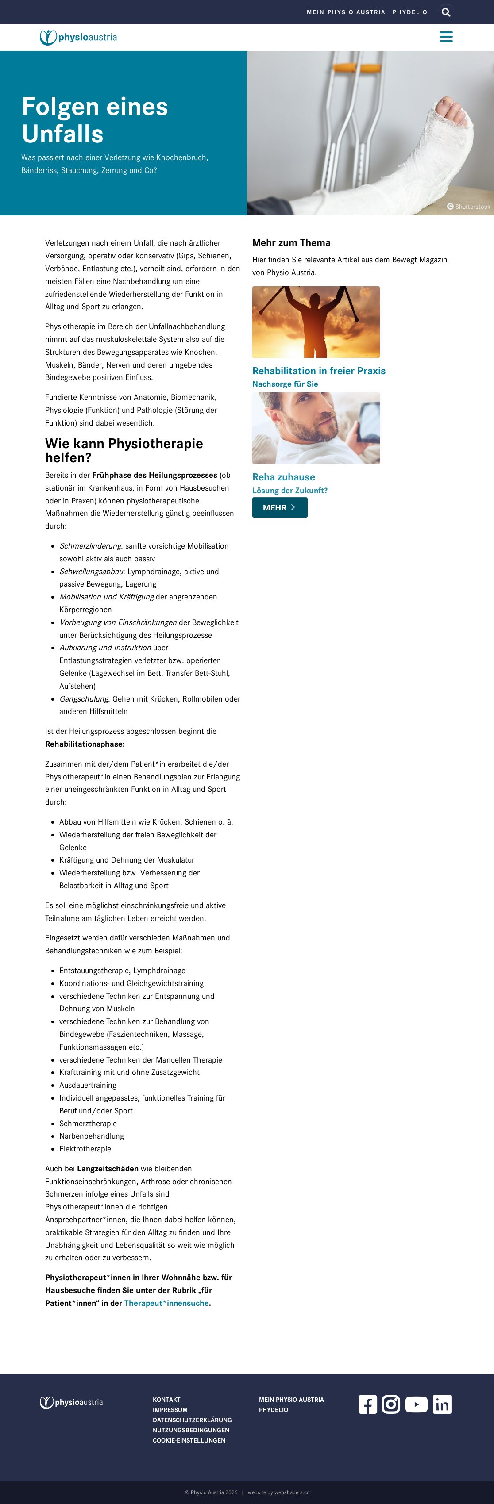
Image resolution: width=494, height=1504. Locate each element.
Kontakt (167, 1400)
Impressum (170, 1410)
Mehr (274, 508)
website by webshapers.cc (278, 1492)
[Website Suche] (446, 12)
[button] (367, 1410)
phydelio (410, 12)
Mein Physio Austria (346, 12)
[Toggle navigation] (446, 38)
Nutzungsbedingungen (191, 1430)
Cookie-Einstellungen (189, 1440)
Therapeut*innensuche (166, 1303)
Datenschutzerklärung (192, 1420)
